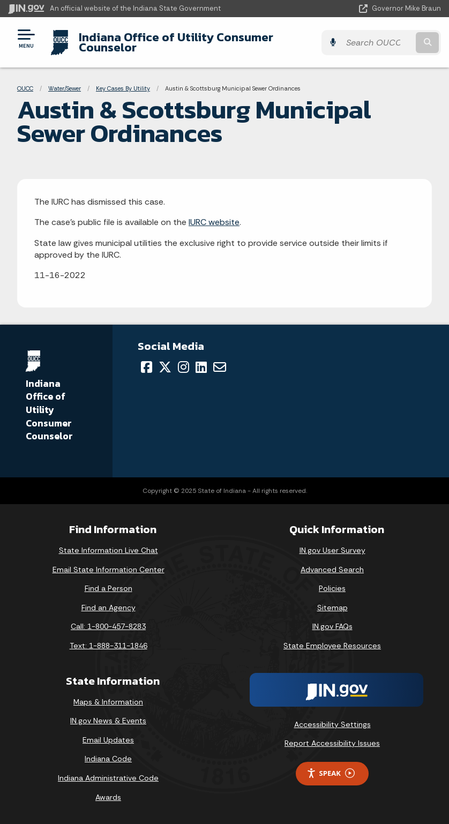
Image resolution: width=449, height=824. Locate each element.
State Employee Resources (332, 645)
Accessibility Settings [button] (332, 724)
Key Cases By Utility (123, 88)
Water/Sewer (64, 88)
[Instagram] (183, 367)
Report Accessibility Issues (332, 743)
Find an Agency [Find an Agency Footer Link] (108, 607)
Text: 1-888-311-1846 (108, 645)
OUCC (25, 88)
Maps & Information (108, 702)
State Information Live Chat (108, 550)
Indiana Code (108, 758)
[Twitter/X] (165, 367)
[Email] (219, 367)
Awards (108, 797)
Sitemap (332, 607)
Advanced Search (332, 569)
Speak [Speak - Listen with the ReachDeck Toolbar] (330, 773)
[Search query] (377, 42)
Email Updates (108, 740)
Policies (332, 588)
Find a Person (108, 588)
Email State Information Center (108, 569)
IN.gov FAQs (332, 626)
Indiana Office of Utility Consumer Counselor (176, 42)
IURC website (214, 222)
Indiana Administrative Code (108, 778)
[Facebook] (146, 367)
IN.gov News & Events (108, 720)
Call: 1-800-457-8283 (108, 626)
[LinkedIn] (201, 367)
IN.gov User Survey (332, 550)
